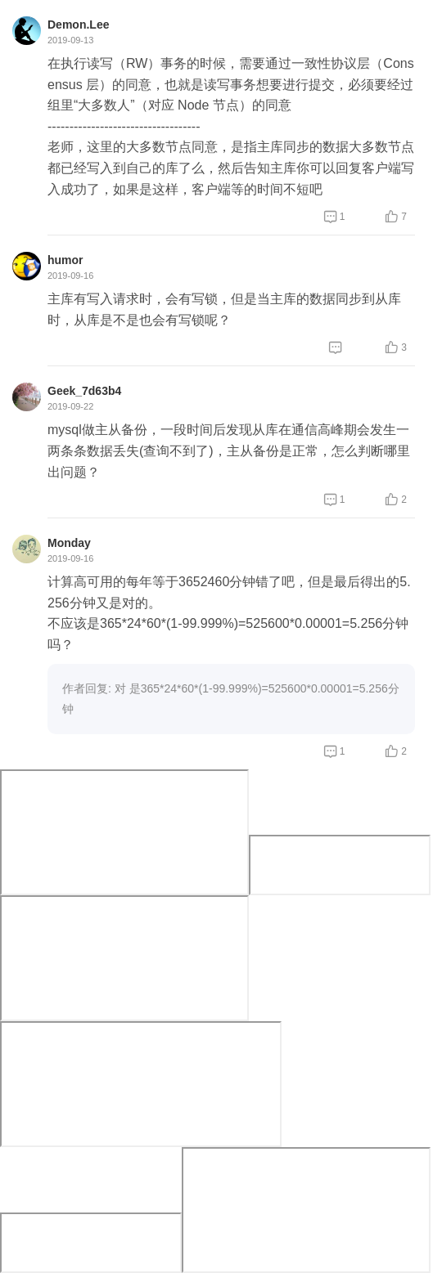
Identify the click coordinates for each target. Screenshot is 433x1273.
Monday (69, 542)
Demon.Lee (78, 24)
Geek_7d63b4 (84, 390)
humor (65, 260)
